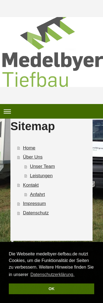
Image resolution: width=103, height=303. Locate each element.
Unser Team (42, 166)
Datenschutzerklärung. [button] (52, 274)
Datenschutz (36, 212)
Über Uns (33, 157)
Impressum (34, 203)
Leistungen (41, 175)
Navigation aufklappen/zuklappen (51, 111)
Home (29, 148)
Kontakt (31, 185)
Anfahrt (37, 194)
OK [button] (52, 288)
